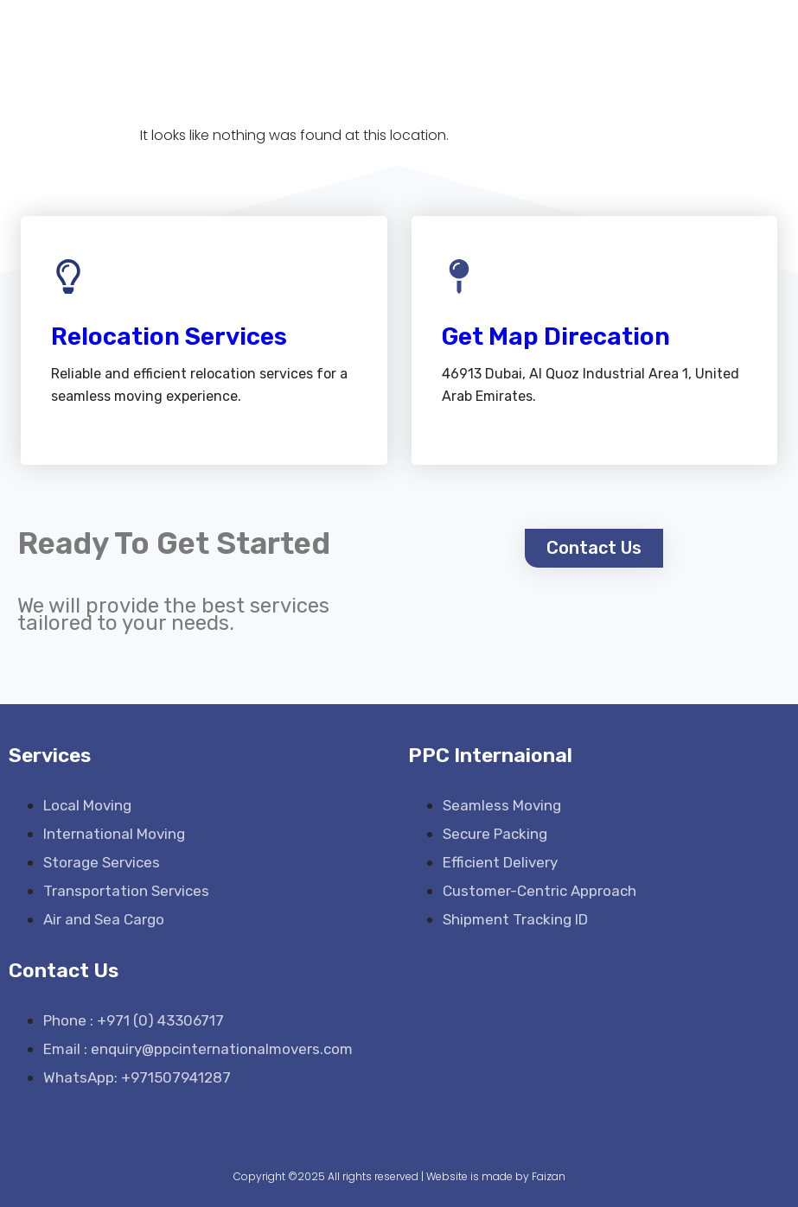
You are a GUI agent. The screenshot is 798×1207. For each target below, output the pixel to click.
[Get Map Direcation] (459, 276)
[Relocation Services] (68, 276)
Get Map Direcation (556, 336)
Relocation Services (169, 336)
